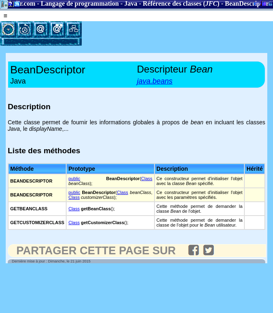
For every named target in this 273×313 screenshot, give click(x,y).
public (74, 178)
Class (146, 178)
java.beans (154, 81)
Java (130, 3)
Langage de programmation (80, 3)
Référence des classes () (181, 3)
